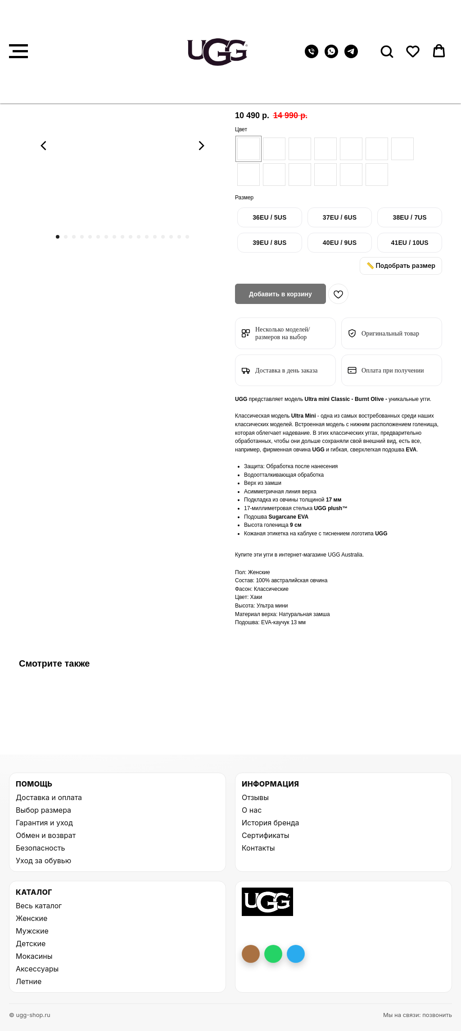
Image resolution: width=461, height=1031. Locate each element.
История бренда (270, 822)
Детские (30, 943)
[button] (386, 51)
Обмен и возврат (46, 835)
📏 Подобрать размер (400, 265)
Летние (28, 981)
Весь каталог (39, 905)
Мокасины (34, 956)
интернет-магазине (303, 555)
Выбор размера (43, 810)
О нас (252, 810)
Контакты (258, 847)
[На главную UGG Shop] (267, 902)
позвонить (437, 1014)
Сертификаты (265, 835)
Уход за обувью (43, 860)
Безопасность (40, 847)
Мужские (32, 930)
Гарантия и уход (44, 822)
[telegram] (351, 56)
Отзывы (255, 797)
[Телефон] (311, 56)
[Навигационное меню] (18, 51)
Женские (31, 918)
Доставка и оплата (49, 797)
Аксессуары (37, 968)
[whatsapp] (331, 56)
